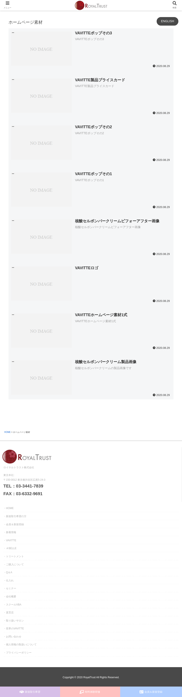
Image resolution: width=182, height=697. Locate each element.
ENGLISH (167, 21)
